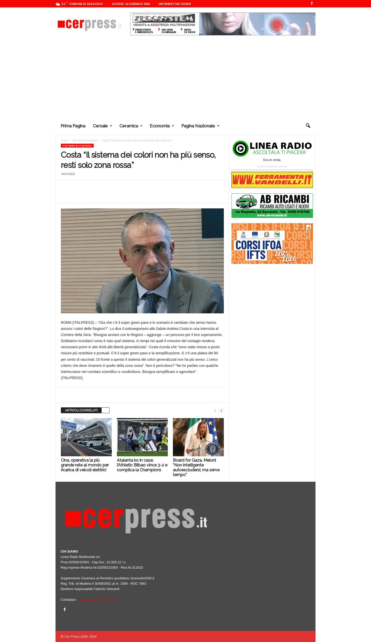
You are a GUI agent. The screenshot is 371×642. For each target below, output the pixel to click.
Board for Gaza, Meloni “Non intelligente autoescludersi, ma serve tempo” (196, 467)
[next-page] (221, 410)
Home (64, 140)
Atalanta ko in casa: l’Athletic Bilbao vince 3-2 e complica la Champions (142, 465)
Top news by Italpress (85, 140)
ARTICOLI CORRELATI (81, 410)
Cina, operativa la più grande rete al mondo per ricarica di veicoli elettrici (85, 465)
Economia (162, 126)
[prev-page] (215, 410)
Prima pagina (73, 125)
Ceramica (131, 126)
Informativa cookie (175, 4)
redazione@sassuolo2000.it (97, 599)
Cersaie (102, 126)
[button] (307, 125)
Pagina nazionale (200, 126)
